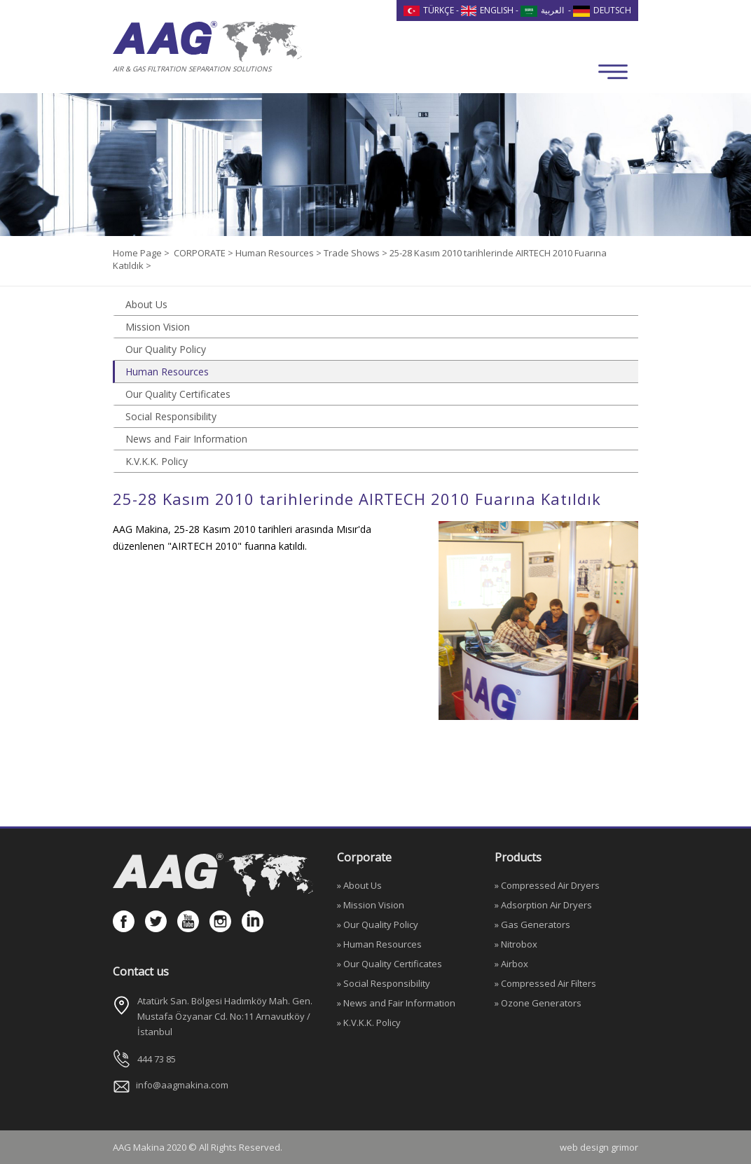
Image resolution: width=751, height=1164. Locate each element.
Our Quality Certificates (177, 394)
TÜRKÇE (429, 10)
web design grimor (599, 1147)
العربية (542, 10)
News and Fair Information (186, 438)
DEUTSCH (602, 10)
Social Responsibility (170, 416)
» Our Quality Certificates (389, 963)
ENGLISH (487, 10)
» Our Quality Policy (377, 924)
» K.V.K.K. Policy (369, 1022)
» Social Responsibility (383, 983)
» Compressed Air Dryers (547, 885)
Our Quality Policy (165, 349)
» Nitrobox (516, 944)
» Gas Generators (532, 924)
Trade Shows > (357, 253)
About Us (146, 304)
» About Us (359, 885)
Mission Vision (157, 326)
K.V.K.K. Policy (156, 461)
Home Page (138, 253)
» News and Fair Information (396, 1003)
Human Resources (167, 371)
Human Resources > (279, 253)
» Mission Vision (370, 905)
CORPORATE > (204, 253)
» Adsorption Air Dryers (543, 905)
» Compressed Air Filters (545, 983)
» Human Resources (379, 944)
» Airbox (511, 963)
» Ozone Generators (538, 1003)
